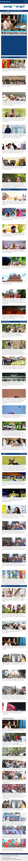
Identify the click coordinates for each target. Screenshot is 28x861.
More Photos (23, 57)
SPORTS (4, 453)
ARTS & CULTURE (6, 189)
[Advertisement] (14, 45)
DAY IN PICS (5, 57)
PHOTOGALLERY (5, 1)
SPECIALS (4, 586)
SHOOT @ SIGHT (6, 321)
